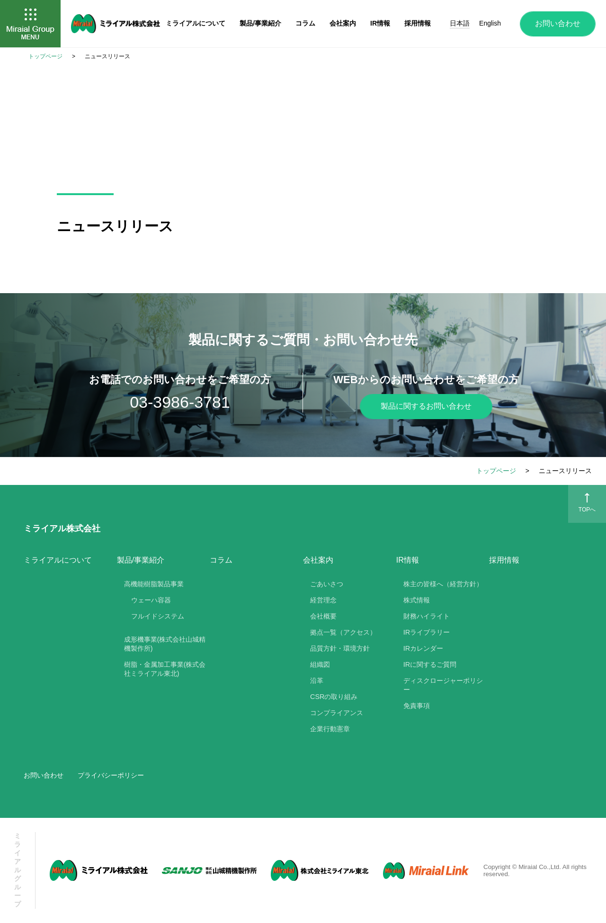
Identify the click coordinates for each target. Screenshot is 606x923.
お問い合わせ (557, 23)
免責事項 (416, 705)
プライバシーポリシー (111, 775)
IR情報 (380, 23)
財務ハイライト (426, 616)
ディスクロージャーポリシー (443, 685)
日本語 (460, 23)
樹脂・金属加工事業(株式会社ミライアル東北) (165, 669)
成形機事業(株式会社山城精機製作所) (165, 644)
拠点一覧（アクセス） (343, 632)
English (490, 23)
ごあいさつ (326, 584)
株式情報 (416, 600)
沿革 (316, 680)
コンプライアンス (336, 713)
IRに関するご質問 (429, 664)
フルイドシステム (157, 616)
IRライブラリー (426, 632)
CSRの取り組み (333, 696)
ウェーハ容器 (151, 600)
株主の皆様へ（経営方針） (443, 584)
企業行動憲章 (330, 729)
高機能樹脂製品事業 (154, 584)
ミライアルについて (58, 560)
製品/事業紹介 (260, 23)
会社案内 (343, 23)
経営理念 (323, 600)
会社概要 (323, 616)
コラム (221, 560)
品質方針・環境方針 (340, 648)
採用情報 (504, 560)
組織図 (320, 664)
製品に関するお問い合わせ (426, 406)
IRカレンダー (423, 648)
